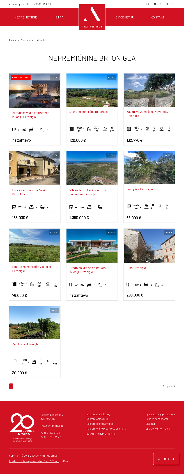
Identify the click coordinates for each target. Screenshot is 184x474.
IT (167, 4)
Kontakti (158, 17)
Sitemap (151, 423)
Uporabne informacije (158, 428)
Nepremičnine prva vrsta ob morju (106, 428)
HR (147, 4)
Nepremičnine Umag (98, 414)
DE (161, 4)
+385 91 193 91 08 (42, 4)
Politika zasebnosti (157, 418)
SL (173, 4)
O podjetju (125, 17)
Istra (59, 17)
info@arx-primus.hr (19, 4)
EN (154, 4)
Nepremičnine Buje (97, 418)
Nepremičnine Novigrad (100, 423)
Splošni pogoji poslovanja (160, 414)
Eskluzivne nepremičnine (101, 433)
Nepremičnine (26, 17)
